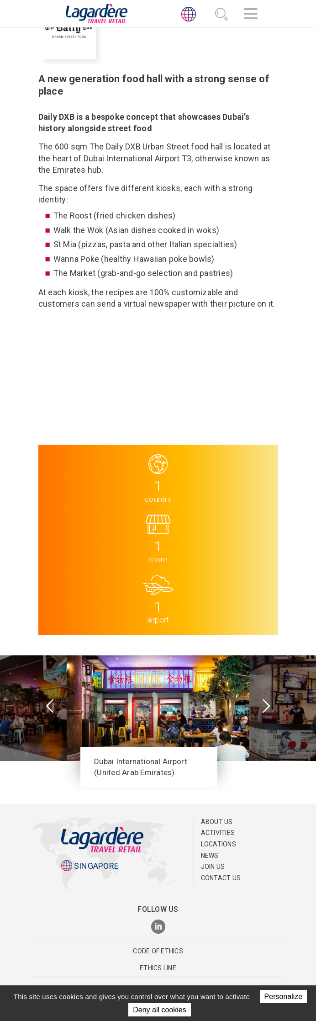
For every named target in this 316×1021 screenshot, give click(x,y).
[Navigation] (251, 15)
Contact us (221, 878)
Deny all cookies (159, 1010)
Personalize (283, 996)
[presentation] (50, 707)
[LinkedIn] (158, 927)
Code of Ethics (158, 951)
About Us (217, 821)
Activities (218, 832)
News (210, 855)
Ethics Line (158, 968)
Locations (218, 844)
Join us (213, 866)
